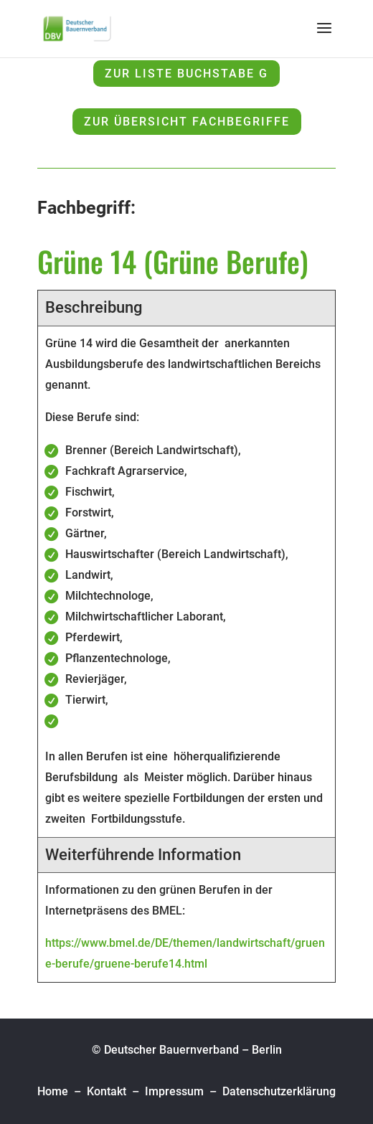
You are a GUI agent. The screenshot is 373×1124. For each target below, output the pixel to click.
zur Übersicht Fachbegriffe (187, 121)
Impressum (174, 1091)
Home (54, 1091)
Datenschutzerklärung (279, 1091)
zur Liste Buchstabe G (186, 73)
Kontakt (106, 1091)
